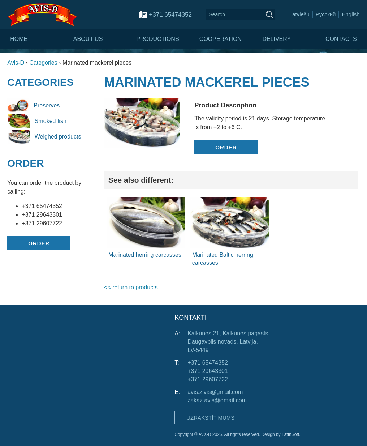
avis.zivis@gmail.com (215, 392)
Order (38, 243)
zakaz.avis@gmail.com (217, 400)
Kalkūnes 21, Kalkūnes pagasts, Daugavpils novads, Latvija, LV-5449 (228, 341)
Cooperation (220, 39)
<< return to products (131, 287)
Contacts (341, 39)
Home (18, 39)
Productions (157, 39)
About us (88, 39)
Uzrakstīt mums (210, 418)
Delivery (276, 39)
